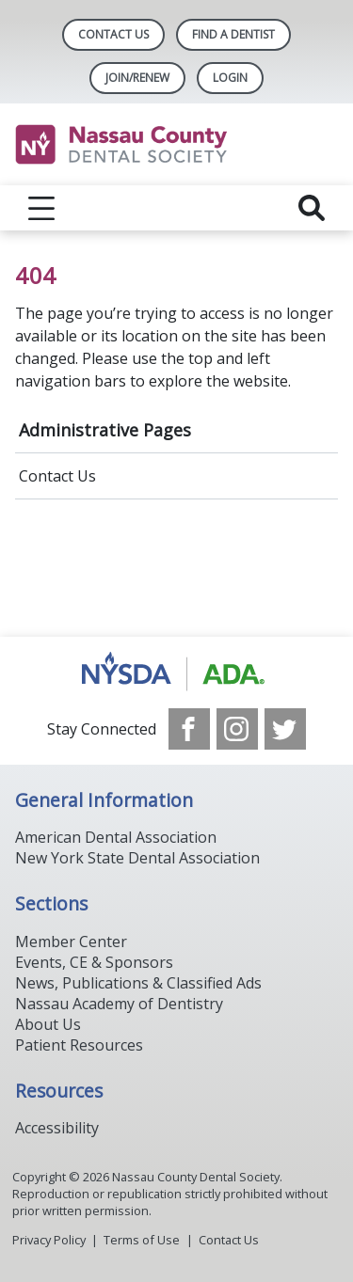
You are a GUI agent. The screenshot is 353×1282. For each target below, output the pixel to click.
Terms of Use (142, 1239)
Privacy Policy (49, 1239)
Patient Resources (79, 1045)
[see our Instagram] (237, 729)
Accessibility (57, 1127)
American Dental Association (116, 837)
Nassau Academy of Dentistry (119, 1003)
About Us (48, 1024)
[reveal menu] (41, 207)
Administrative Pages (105, 430)
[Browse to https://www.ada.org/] (176, 672)
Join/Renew (137, 78)
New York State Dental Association (137, 857)
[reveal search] (311, 207)
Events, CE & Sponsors (94, 962)
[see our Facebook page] (189, 729)
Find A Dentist (233, 34)
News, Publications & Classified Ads (138, 983)
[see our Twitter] (285, 729)
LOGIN (230, 78)
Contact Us (113, 34)
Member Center (71, 941)
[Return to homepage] (176, 144)
